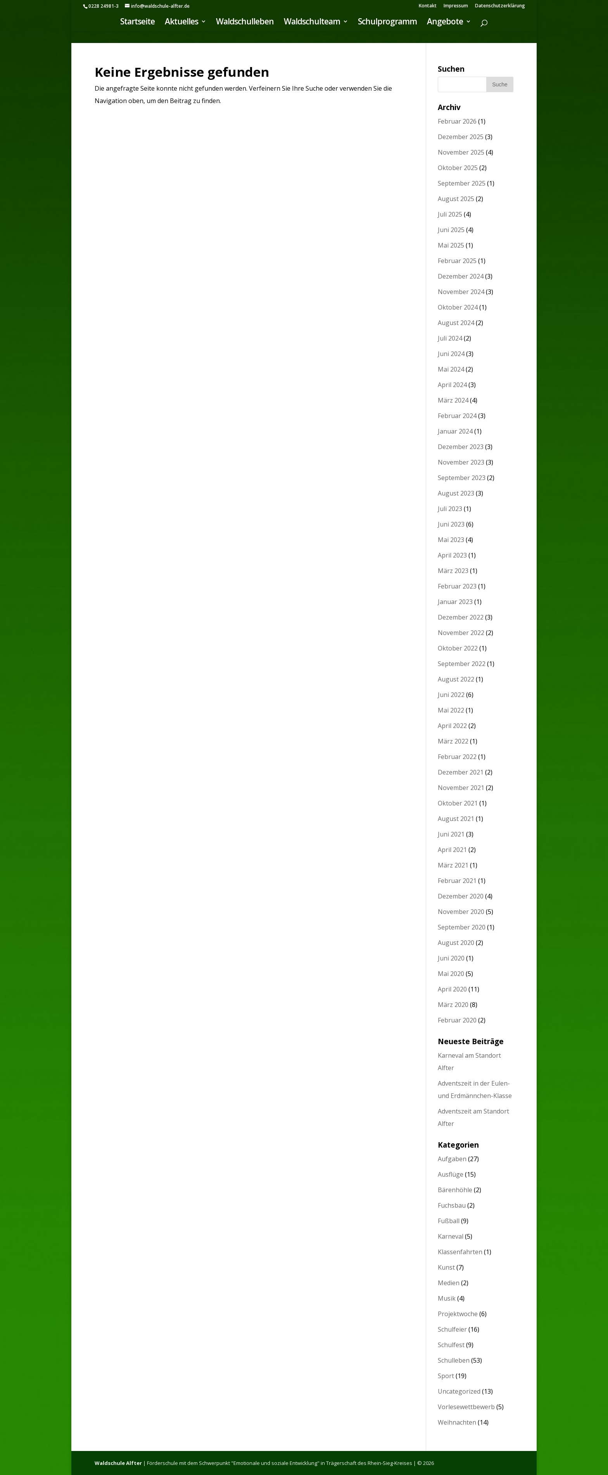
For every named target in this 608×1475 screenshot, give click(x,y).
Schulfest (451, 1345)
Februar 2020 (457, 1020)
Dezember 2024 (461, 276)
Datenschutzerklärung (500, 6)
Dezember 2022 (461, 617)
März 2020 (453, 1004)
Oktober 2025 (458, 168)
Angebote (445, 23)
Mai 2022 (451, 710)
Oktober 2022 (458, 648)
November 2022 (461, 632)
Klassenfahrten (460, 1252)
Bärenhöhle (455, 1190)
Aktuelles (181, 23)
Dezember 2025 (461, 137)
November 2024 (461, 291)
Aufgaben (452, 1159)
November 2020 (461, 911)
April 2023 (452, 555)
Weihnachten (457, 1422)
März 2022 (453, 741)
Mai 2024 (451, 369)
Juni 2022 (451, 694)
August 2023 (456, 493)
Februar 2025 (457, 260)
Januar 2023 (455, 601)
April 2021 (452, 849)
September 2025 (461, 183)
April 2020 (452, 989)
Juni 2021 (451, 834)
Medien (448, 1283)
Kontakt (428, 6)
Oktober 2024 (458, 307)
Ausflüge (450, 1174)
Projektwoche (458, 1314)
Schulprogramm (387, 23)
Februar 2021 (457, 880)
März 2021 (453, 865)
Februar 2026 (457, 121)
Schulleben (454, 1360)
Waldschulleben (245, 23)
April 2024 (452, 384)
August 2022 (456, 679)
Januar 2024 (455, 431)
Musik (447, 1298)
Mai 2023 (451, 539)
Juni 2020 (451, 958)
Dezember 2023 (461, 446)
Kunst (446, 1267)
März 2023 (453, 570)
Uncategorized (459, 1391)
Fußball (448, 1221)
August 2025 (456, 198)
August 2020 (456, 942)
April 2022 (452, 725)
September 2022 (461, 663)
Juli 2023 (450, 508)
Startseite (137, 23)
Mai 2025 (451, 245)
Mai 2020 (451, 973)
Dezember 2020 (461, 896)
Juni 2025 (451, 229)
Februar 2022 (457, 756)
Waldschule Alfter (118, 1463)
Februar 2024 (457, 415)
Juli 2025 (450, 214)
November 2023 (461, 462)
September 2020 (461, 927)
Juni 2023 (451, 524)
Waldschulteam (312, 23)
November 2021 (461, 787)
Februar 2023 (457, 586)
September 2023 (461, 477)
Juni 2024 (451, 353)
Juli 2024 (450, 338)
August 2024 (456, 322)
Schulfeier (452, 1329)
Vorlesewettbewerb (466, 1407)
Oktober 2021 (458, 803)
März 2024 (453, 400)
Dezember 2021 (461, 772)
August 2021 (456, 818)
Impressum (456, 6)
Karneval (450, 1236)
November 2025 (461, 152)
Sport (446, 1376)
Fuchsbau (452, 1205)
